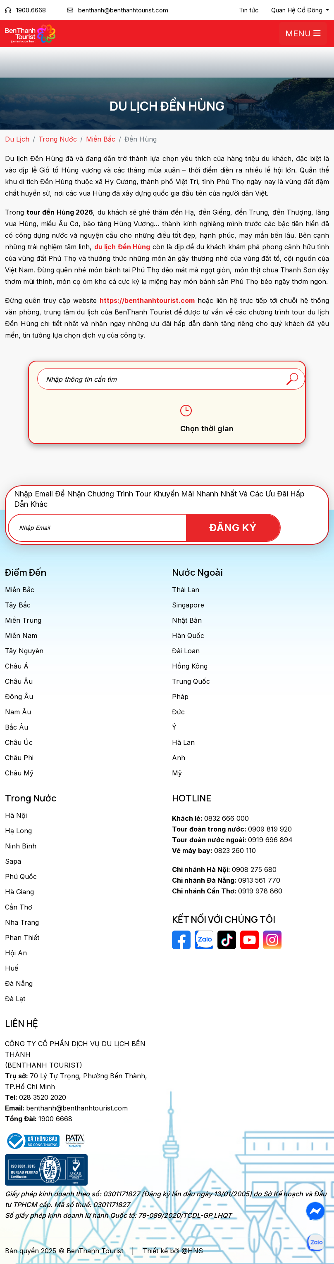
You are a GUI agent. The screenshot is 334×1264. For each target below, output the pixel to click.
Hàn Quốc (188, 635)
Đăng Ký (233, 528)
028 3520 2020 (35, 1097)
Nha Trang (22, 922)
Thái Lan (185, 590)
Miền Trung (23, 620)
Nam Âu (18, 712)
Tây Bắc (18, 605)
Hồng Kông (190, 666)
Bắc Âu (16, 727)
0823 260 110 (214, 850)
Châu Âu (19, 681)
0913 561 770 (226, 880)
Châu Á (17, 666)
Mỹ (177, 773)
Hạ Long (18, 831)
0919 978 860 (227, 891)
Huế (11, 968)
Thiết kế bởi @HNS (173, 1251)
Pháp (180, 696)
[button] (300, 10)
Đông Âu (19, 696)
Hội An (16, 953)
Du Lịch (17, 139)
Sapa (13, 861)
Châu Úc (19, 742)
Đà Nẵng (19, 983)
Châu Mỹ (19, 773)
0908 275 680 (224, 869)
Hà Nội (16, 815)
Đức (178, 712)
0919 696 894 (232, 840)
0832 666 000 (210, 818)
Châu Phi (19, 758)
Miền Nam (21, 635)
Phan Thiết (22, 937)
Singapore (188, 605)
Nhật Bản (187, 620)
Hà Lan (183, 742)
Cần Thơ (18, 907)
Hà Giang (19, 892)
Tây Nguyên (24, 651)
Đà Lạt (15, 999)
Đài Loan (186, 651)
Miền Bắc (100, 139)
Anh (178, 758)
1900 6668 (38, 1119)
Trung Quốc (191, 681)
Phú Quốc (21, 876)
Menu (303, 33)
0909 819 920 (232, 829)
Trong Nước (57, 139)
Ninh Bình (20, 846)
